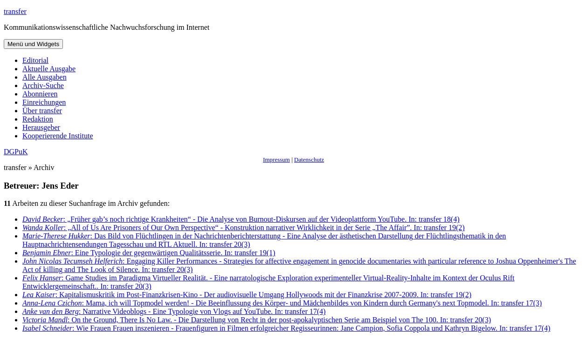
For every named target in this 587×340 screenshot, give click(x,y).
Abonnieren (40, 94)
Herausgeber (41, 127)
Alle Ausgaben (44, 77)
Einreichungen (44, 102)
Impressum (276, 159)
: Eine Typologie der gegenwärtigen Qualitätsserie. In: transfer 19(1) (148, 253)
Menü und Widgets (33, 44)
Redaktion (37, 119)
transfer (15, 11)
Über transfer (42, 111)
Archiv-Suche (43, 85)
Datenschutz (309, 159)
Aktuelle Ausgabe (49, 69)
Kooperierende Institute (57, 136)
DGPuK (16, 152)
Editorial (35, 60)
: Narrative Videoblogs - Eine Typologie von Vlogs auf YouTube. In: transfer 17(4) (173, 311)
